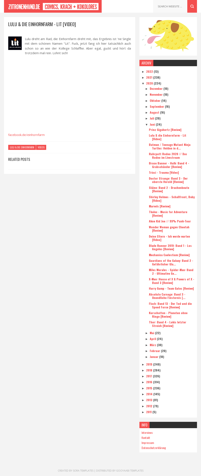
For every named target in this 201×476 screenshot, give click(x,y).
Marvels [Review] (159, 206)
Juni (153, 124)
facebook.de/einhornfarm (26, 135)
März (153, 345)
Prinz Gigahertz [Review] (165, 129)
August (155, 112)
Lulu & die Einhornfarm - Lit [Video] (167, 137)
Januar (154, 356)
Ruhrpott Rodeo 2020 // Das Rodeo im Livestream (168, 156)
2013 (149, 400)
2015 (149, 388)
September (157, 106)
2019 (149, 364)
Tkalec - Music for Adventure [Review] (168, 214)
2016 (149, 382)
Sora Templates (83, 470)
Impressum (148, 442)
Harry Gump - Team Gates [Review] (171, 288)
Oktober (155, 100)
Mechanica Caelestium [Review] (169, 255)
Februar (155, 350)
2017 (149, 376)
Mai (152, 333)
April (153, 338)
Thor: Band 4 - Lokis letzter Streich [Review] (167, 324)
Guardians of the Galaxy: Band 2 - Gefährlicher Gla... (171, 262)
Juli (152, 118)
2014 (149, 394)
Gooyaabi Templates (129, 470)
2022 (150, 71)
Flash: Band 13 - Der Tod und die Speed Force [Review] (170, 305)
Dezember (156, 88)
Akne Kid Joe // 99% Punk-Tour (170, 221)
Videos (41, 147)
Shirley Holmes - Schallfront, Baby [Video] (172, 199)
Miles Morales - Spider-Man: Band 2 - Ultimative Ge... (171, 272)
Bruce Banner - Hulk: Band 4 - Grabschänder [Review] (169, 165)
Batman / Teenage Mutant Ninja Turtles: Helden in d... (169, 146)
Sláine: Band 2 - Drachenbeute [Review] (169, 189)
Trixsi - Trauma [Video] (164, 172)
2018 (149, 370)
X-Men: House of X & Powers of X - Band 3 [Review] (171, 281)
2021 (149, 77)
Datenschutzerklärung (154, 447)
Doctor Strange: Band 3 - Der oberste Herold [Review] (168, 180)
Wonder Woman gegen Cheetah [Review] (169, 229)
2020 (150, 83)
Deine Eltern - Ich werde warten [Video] (169, 238)
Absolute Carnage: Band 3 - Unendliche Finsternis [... (167, 296)
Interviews (147, 432)
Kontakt (146, 437)
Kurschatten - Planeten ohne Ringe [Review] (168, 315)
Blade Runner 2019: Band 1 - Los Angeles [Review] (170, 247)
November (156, 94)
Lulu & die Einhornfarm (22, 147)
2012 (149, 406)
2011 (149, 412)
